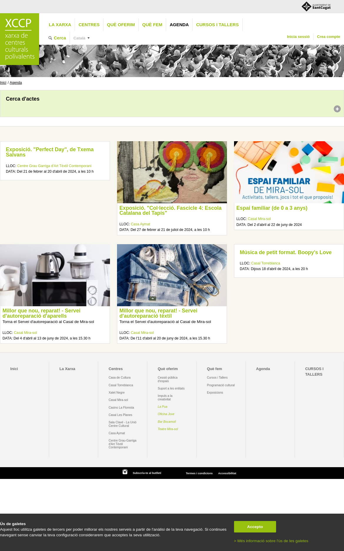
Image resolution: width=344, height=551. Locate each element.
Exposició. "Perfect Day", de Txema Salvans (50, 152)
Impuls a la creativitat (165, 397)
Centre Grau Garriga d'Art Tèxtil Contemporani (54, 166)
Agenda (179, 24)
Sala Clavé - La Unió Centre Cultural (122, 424)
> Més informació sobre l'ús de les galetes (271, 541)
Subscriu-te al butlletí (147, 473)
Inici (3, 83)
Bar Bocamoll (167, 421)
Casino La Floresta (121, 407)
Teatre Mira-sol (168, 429)
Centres (89, 24)
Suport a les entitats (171, 388)
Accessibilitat (227, 473)
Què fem (152, 24)
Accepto (255, 527)
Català (80, 38)
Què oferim (121, 24)
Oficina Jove (166, 414)
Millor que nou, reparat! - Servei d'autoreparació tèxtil (158, 313)
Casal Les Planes (120, 415)
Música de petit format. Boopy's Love (286, 252)
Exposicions (215, 392)
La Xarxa (60, 24)
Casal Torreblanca (265, 263)
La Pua (163, 406)
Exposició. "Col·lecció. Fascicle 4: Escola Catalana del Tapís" (170, 210)
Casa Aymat (140, 224)
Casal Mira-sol (259, 219)
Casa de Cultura (119, 377)
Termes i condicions (199, 473)
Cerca (60, 37)
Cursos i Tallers (217, 377)
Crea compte (328, 36)
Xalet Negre (116, 392)
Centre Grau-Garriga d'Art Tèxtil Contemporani (122, 444)
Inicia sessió (298, 36)
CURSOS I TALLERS (217, 24)
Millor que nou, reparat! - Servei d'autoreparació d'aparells (41, 313)
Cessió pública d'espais (168, 379)
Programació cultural (221, 385)
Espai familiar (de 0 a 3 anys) (272, 208)
